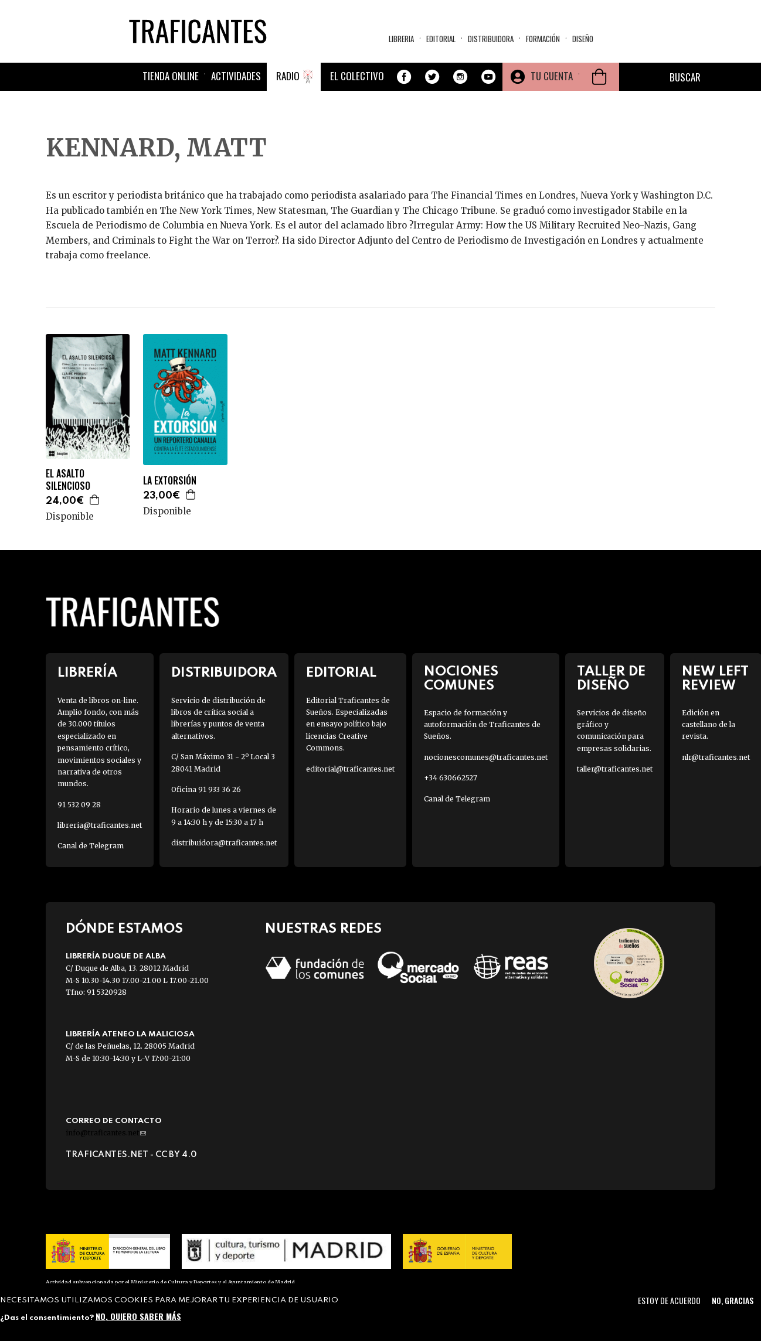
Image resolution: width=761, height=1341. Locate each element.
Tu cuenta (552, 76)
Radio (288, 76)
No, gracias (732, 1300)
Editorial (441, 39)
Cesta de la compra (599, 77)
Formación (543, 39)
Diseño (582, 39)
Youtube (488, 77)
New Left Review (715, 678)
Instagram (460, 77)
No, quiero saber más (138, 1316)
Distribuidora (491, 39)
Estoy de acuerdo (669, 1300)
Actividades (236, 76)
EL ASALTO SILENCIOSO (68, 480)
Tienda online (170, 76)
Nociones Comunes (461, 678)
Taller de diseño (611, 678)
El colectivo (357, 76)
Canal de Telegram (90, 845)
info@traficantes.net (106, 1132)
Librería (87, 673)
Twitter (432, 77)
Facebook (404, 77)
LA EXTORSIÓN (169, 481)
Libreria (401, 39)
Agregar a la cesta (95, 499)
